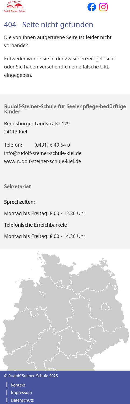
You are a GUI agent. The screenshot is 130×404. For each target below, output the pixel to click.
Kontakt (18, 385)
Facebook (91, 7)
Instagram (103, 7)
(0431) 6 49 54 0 (52, 145)
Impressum (21, 393)
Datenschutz (22, 400)
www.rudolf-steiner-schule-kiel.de (42, 161)
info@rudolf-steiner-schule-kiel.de (43, 153)
